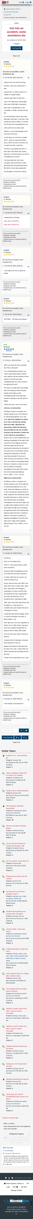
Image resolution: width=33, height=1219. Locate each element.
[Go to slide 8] (23, 1137)
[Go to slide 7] (20, 1137)
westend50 (11, 833)
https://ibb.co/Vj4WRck (11, 221)
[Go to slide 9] (25, 1137)
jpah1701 (11, 883)
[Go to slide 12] (7, 1140)
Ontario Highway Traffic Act (14, 1183)
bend (5, 344)
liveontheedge (9, 1150)
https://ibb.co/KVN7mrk (11, 224)
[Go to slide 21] (11, 1142)
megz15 (11, 1071)
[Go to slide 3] (10, 1137)
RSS (15, 1187)
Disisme (11, 1084)
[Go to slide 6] (18, 1137)
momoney (11, 938)
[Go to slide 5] (15, 1137)
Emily (10, 866)
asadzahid (11, 780)
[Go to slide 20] (28, 1140)
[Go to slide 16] (18, 1140)
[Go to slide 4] (12, 1137)
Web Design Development (16, 1203)
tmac (9, 1018)
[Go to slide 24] (19, 1142)
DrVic (10, 1106)
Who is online (9, 1123)
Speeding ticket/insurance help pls (17, 1079)
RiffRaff (10, 815)
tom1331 (11, 918)
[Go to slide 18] (23, 1140)
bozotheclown (12, 963)
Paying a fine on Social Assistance (17, 791)
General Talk (17, 760)
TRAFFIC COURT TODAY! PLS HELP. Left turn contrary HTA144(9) (16, 1011)
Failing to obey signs (19, 1016)
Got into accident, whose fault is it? (17, 861)
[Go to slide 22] (14, 1142)
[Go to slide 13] (10, 1140)
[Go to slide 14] (12, 1140)
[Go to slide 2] (7, 1137)
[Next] (29, 1134)
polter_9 (11, 1053)
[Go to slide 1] (5, 1137)
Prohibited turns (18, 778)
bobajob (6, 62)
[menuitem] (12, 1178)
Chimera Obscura (14, 795)
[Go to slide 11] (5, 1140)
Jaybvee (11, 998)
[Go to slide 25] (21, 1142)
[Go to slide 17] (20, 1140)
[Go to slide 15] (15, 1140)
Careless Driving (18, 830)
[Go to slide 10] (28, 1137)
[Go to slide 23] (16, 1142)
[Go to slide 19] (25, 1140)
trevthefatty (12, 980)
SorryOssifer (12, 901)
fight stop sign (8, 1147)
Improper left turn (18, 916)
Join (27, 1183)
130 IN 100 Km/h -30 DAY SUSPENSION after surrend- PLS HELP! (17, 1097)
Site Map (24, 1187)
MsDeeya (11, 850)
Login (8, 1187)
